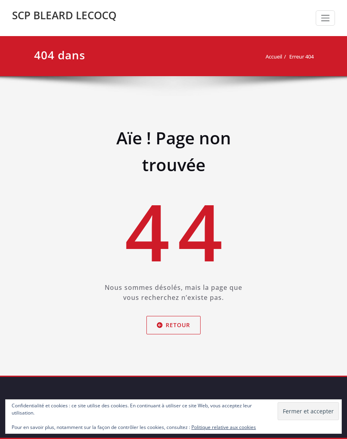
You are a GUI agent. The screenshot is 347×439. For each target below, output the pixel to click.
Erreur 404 (301, 56)
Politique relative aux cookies (223, 427)
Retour (173, 325)
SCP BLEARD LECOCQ (64, 15)
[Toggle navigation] (325, 18)
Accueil (274, 56)
